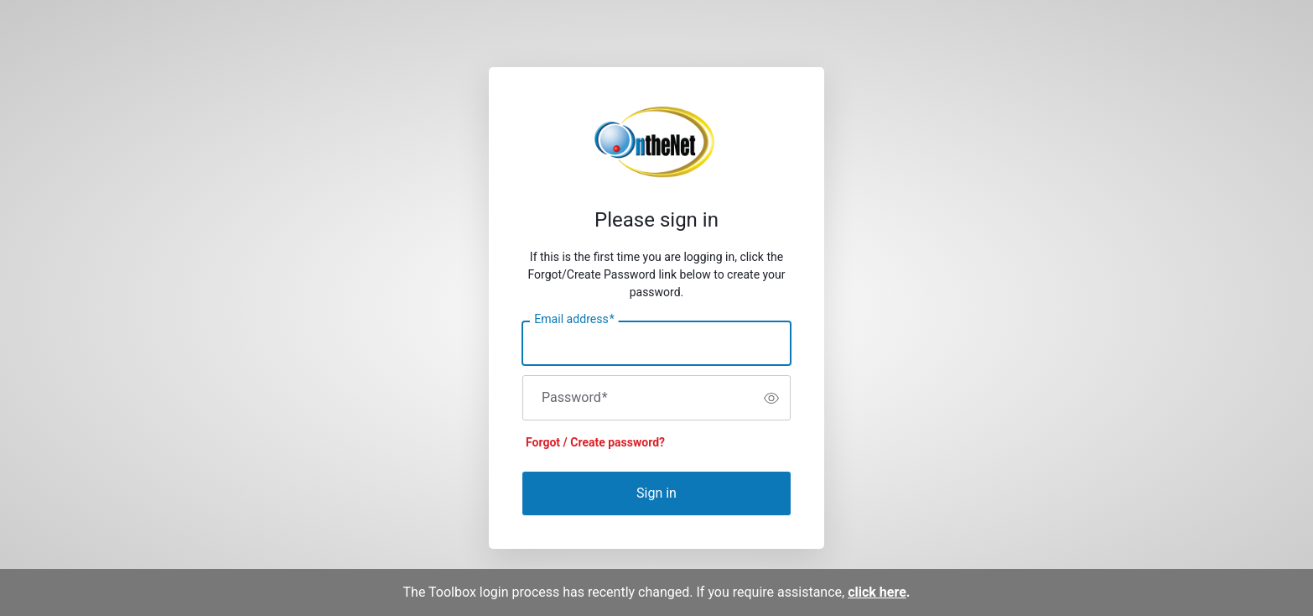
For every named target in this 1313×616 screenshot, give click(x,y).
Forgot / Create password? (595, 442)
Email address (574, 319)
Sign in (656, 493)
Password (575, 397)
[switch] (771, 398)
